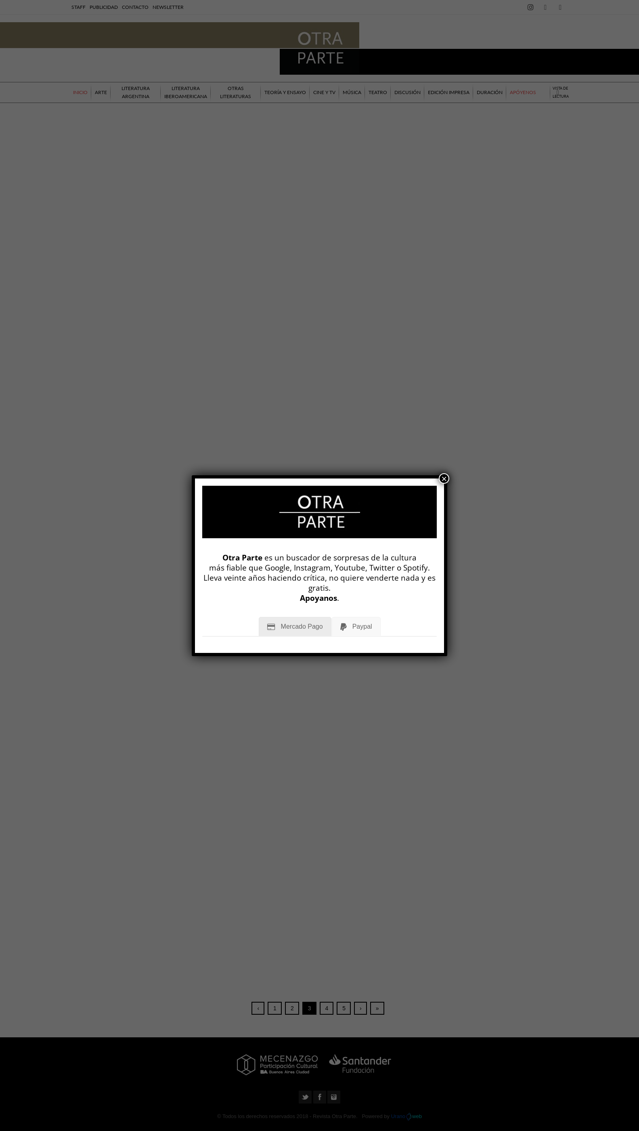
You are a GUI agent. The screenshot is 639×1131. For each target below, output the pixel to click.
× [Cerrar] (444, 478)
